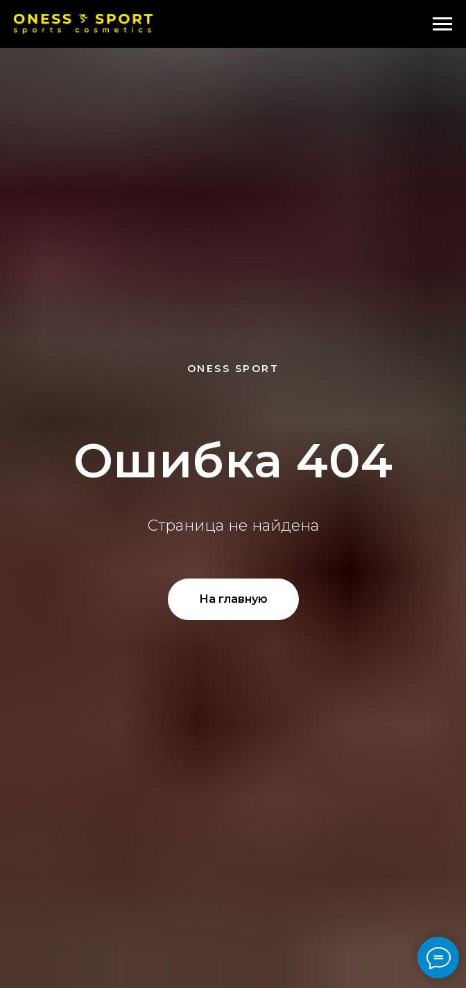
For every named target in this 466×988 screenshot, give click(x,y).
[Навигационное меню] (442, 24)
